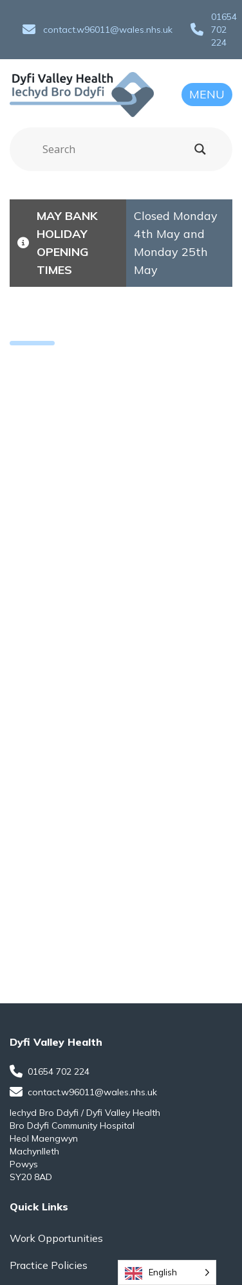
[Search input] (115, 149)
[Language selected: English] (167, 1272)
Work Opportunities (56, 1238)
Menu (207, 94)
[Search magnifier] (200, 149)
